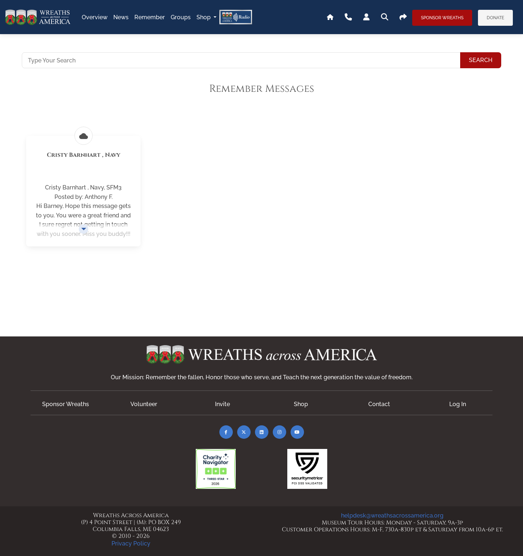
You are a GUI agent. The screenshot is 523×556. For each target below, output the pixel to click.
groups (181, 17)
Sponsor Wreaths (442, 17)
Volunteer (143, 404)
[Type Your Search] (241, 60)
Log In (457, 404)
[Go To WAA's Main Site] (330, 17)
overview (95, 17)
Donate (495, 17)
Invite (222, 404)
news (121, 17)
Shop (204, 17)
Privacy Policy (131, 543)
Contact (379, 404)
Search (480, 60)
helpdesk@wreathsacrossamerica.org (392, 515)
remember (149, 17)
